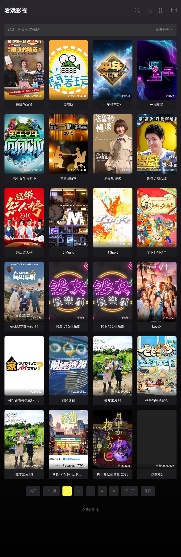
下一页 (130, 491)
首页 (33, 491)
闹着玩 (68, 104)
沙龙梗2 (157, 474)
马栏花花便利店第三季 (68, 474)
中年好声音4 (112, 104)
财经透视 (68, 400)
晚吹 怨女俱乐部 (68, 326)
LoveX (156, 326)
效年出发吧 (112, 400)
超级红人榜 (24, 252)
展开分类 (164, 29)
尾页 (147, 491)
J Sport (112, 252)
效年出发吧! (24, 474)
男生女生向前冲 (24, 178)
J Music (68, 252)
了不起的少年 (157, 252)
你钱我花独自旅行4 (24, 326)
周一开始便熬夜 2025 (112, 474)
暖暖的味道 (24, 104)
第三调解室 (68, 178)
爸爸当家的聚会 (156, 400)
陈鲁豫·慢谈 (112, 178)
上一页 (51, 491)
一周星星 (156, 104)
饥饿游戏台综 (157, 178)
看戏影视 (15, 10)
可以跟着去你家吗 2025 (25, 400)
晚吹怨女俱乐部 (112, 326)
